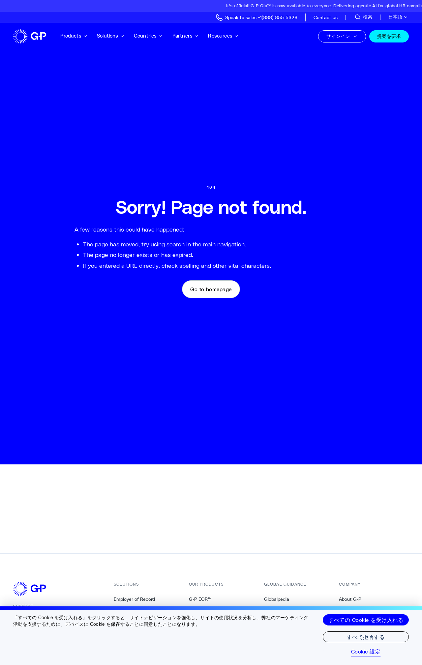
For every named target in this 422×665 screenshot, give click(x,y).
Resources (223, 36)
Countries (148, 36)
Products (73, 36)
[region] (211, 635)
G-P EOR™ (200, 599)
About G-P (350, 599)
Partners (185, 36)
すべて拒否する (366, 636)
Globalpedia (276, 599)
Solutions (110, 36)
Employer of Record (134, 599)
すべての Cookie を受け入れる (365, 619)
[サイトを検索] (363, 17)
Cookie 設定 (365, 651)
